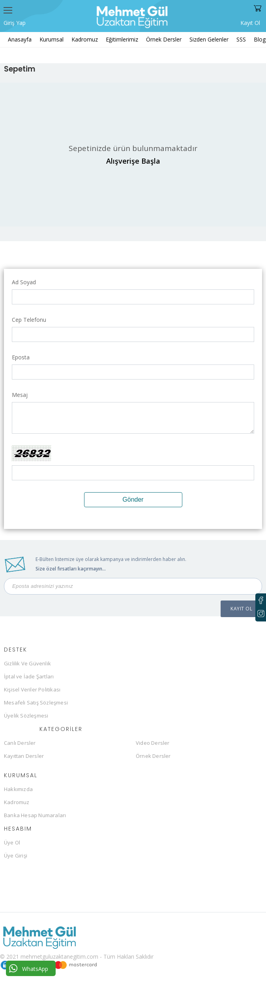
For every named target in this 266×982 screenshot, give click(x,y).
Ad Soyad (24, 282)
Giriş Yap (15, 22)
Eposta (21, 357)
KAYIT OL (241, 608)
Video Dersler (153, 742)
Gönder (132, 499)
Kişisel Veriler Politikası (32, 689)
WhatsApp (28, 968)
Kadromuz (84, 39)
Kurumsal (51, 39)
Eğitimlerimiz (122, 39)
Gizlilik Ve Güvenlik (27, 663)
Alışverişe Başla (133, 161)
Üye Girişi (15, 855)
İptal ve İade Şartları (29, 676)
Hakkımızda (18, 789)
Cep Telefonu (29, 319)
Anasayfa (20, 39)
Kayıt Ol (250, 22)
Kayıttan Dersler (24, 755)
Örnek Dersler (164, 39)
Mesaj (20, 394)
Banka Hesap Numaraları (35, 815)
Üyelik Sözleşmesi (26, 715)
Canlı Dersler (20, 742)
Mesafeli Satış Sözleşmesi (36, 702)
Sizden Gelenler (209, 39)
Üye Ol (12, 842)
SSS (241, 39)
